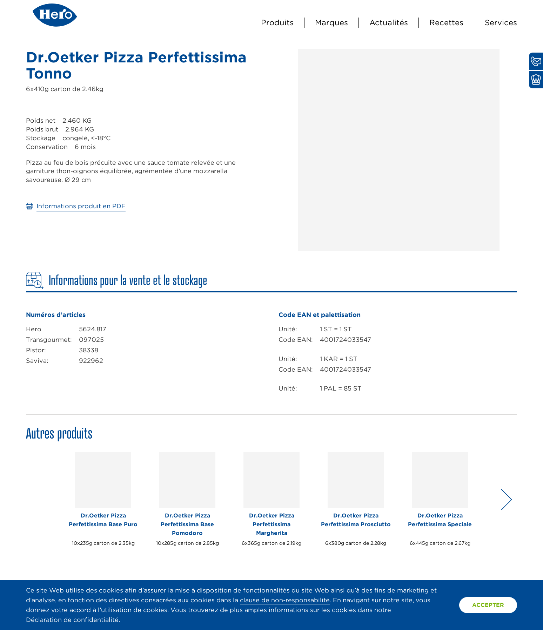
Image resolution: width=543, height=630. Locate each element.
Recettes (446, 22)
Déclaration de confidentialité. (73, 619)
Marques (331, 22)
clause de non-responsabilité (285, 600)
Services (501, 22)
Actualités (388, 22)
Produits (277, 22)
